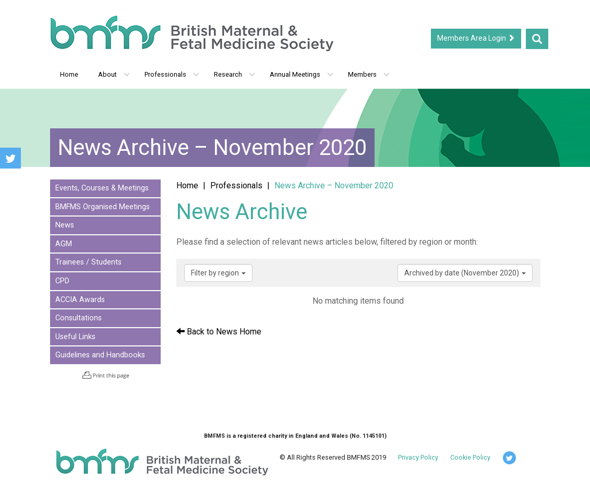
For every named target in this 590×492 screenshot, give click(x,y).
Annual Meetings (301, 74)
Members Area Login (476, 38)
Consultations (78, 318)
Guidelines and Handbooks (100, 355)
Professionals (172, 74)
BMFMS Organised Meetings (102, 206)
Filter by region (218, 273)
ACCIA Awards (80, 299)
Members (369, 74)
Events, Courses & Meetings (102, 188)
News (64, 225)
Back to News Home (218, 332)
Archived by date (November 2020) (465, 273)
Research (234, 74)
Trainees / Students (88, 262)
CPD (62, 281)
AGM (63, 243)
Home (69, 74)
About (114, 74)
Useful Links (75, 336)
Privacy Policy (418, 457)
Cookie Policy (470, 457)
